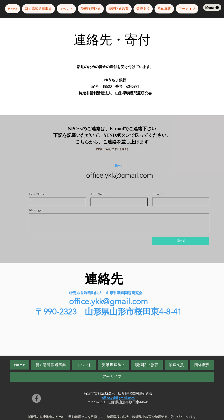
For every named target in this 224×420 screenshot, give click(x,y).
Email (156, 193)
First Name (37, 193)
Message (35, 209)
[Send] (180, 241)
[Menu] (212, 7)
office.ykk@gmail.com (119, 176)
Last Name (98, 193)
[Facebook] (36, 398)
